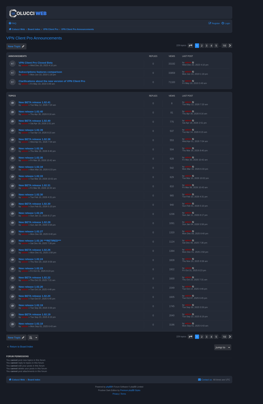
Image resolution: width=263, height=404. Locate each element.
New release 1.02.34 (31, 166)
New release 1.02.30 (31, 194)
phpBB (109, 387)
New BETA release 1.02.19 (34, 314)
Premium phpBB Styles (130, 390)
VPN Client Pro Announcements (34, 38)
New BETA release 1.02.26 (34, 249)
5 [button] (216, 45)
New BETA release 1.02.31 (34, 185)
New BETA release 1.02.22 (34, 277)
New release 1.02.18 (31, 323)
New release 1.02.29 (31, 213)
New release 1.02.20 (31, 286)
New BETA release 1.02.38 (34, 139)
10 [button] (224, 45)
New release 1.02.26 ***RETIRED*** (40, 240)
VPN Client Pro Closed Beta (36, 62)
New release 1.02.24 (31, 259)
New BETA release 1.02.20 (34, 296)
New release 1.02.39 (31, 130)
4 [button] (211, 45)
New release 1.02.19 (31, 305)
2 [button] (201, 45)
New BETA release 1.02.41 (34, 102)
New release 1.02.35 (31, 157)
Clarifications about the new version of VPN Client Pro (52, 81)
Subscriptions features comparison (40, 71)
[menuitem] (12, 23)
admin (25, 65)
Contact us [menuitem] (205, 379)
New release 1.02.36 (31, 148)
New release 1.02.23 (31, 268)
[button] (190, 45)
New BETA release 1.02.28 (34, 222)
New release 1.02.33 (31, 176)
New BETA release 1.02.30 (34, 203)
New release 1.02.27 (31, 231)
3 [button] (206, 45)
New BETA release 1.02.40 (34, 120)
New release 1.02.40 (31, 111)
